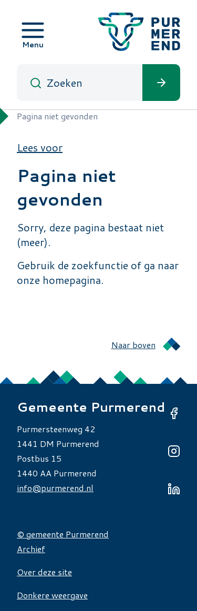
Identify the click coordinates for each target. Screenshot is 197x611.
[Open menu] (33, 32)
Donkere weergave (52, 595)
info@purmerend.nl (55, 488)
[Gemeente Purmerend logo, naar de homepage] (139, 32)
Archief (31, 549)
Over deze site (44, 572)
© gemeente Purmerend (63, 534)
